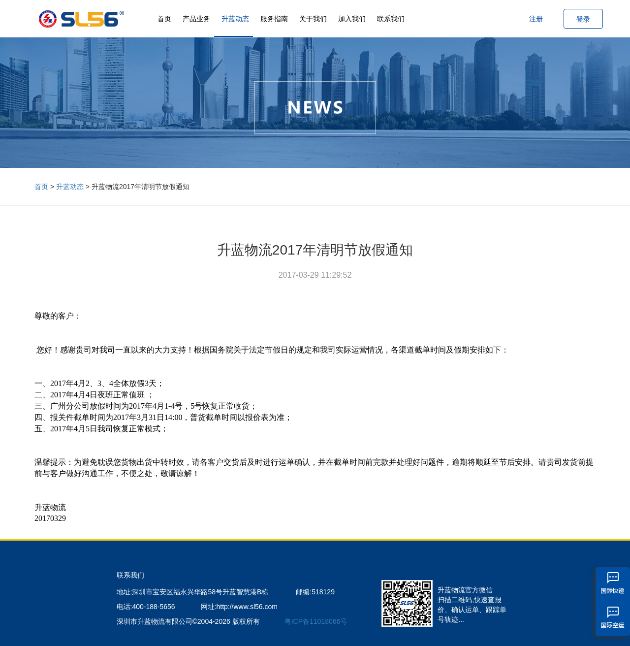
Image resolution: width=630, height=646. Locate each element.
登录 (583, 19)
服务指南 (274, 19)
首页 (164, 19)
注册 (536, 19)
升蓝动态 (235, 19)
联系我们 (391, 19)
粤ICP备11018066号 (315, 621)
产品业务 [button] (196, 19)
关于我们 (313, 19)
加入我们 (352, 19)
